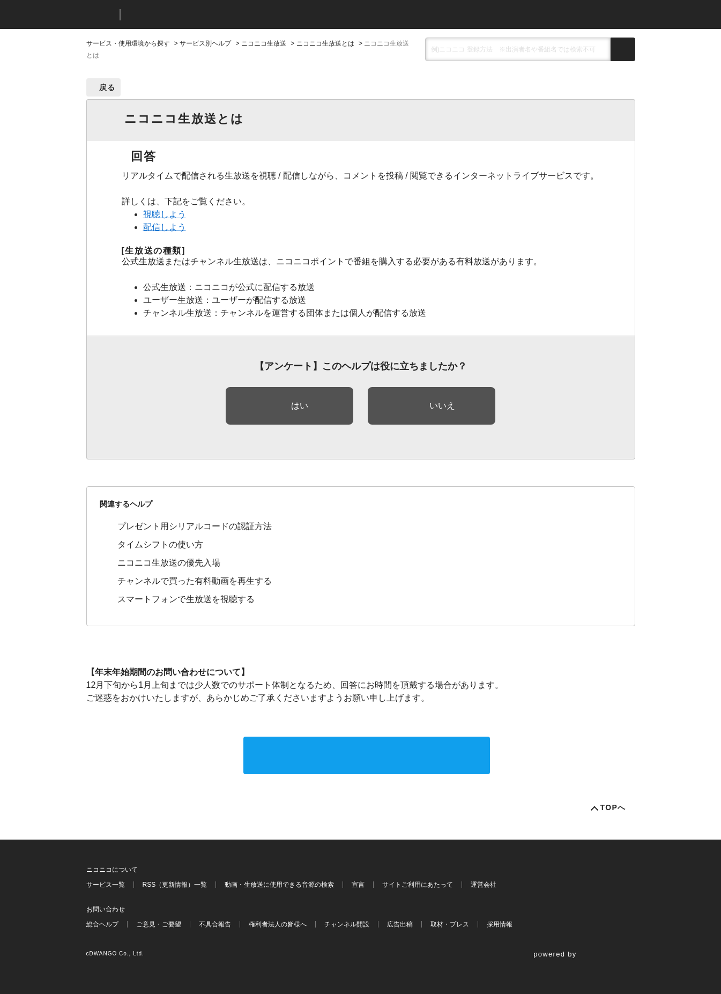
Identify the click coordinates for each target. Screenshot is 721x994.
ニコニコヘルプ (185, 14)
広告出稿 (400, 924)
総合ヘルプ (102, 924)
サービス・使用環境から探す (128, 43)
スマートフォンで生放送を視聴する (186, 599)
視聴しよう (164, 214)
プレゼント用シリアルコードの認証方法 (194, 526)
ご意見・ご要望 (158, 924)
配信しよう (164, 227)
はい (299, 405)
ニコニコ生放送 (263, 43)
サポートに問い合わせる (366, 755)
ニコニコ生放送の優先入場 (168, 562)
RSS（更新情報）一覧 (175, 884)
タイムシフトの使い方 (160, 544)
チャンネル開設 (346, 924)
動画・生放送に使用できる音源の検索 (279, 884)
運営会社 (483, 884)
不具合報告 (215, 924)
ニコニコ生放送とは (325, 43)
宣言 (358, 884)
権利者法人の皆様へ (278, 924)
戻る (107, 87)
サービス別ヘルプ (205, 43)
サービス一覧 (105, 884)
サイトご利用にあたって (417, 884)
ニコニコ (101, 14)
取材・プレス (449, 924)
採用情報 (499, 924)
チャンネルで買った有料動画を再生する (194, 580)
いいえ (442, 405)
